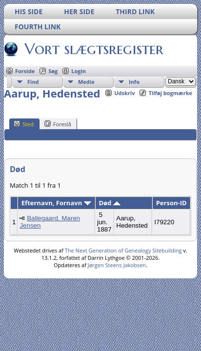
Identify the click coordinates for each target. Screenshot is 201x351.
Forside (25, 71)
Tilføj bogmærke (170, 93)
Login (78, 71)
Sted (24, 124)
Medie (86, 81)
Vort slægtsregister (93, 48)
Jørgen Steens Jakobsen (117, 265)
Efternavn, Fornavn (56, 202)
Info (134, 81)
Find (33, 81)
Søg (53, 71)
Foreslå (57, 124)
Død (109, 202)
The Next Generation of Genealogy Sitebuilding (123, 250)
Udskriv (124, 93)
